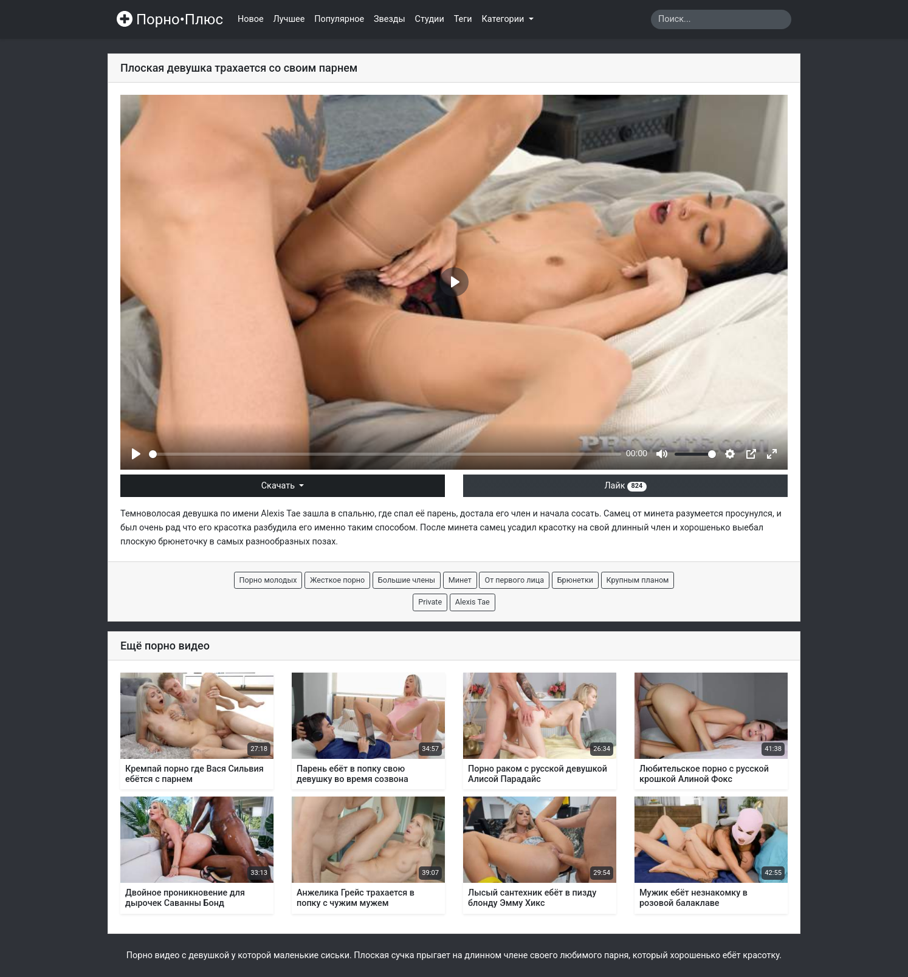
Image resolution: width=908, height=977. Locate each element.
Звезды (389, 19)
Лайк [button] (625, 486)
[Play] (136, 454)
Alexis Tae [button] (472, 601)
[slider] (385, 454)
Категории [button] (504, 19)
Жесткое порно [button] (337, 579)
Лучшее (289, 19)
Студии (429, 19)
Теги (463, 19)
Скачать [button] (279, 486)
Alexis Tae (280, 514)
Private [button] (430, 601)
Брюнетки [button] (575, 579)
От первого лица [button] (514, 579)
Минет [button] (460, 579)
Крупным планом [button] (638, 579)
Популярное (339, 19)
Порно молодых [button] (268, 579)
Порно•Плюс (170, 19)
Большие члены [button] (406, 579)
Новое (251, 19)
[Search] (721, 19)
